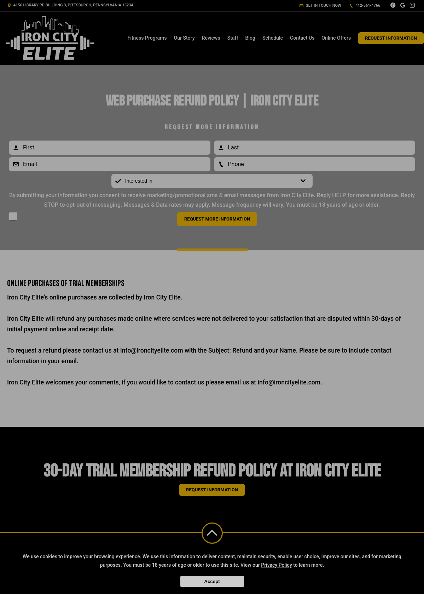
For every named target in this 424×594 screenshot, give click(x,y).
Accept (212, 581)
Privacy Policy (276, 565)
